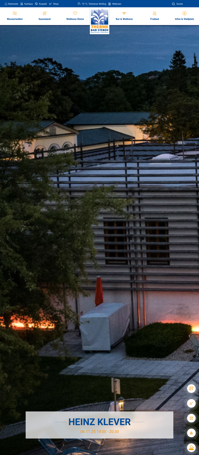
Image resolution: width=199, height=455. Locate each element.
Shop (53, 3)
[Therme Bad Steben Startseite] (99, 21)
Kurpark (40, 3)
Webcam (114, 3)
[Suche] (173, 3)
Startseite (11, 3)
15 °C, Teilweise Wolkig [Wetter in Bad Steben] (92, 3)
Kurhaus (26, 3)
